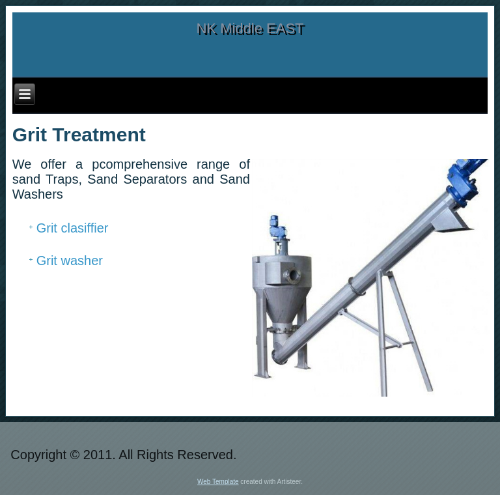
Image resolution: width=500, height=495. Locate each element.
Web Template (218, 481)
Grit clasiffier (72, 228)
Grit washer (69, 260)
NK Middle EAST (249, 28)
